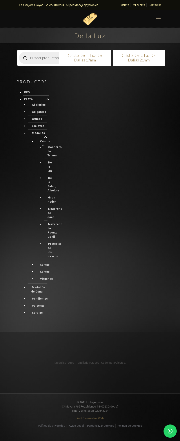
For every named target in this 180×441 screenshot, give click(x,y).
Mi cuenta (139, 5)
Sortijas (37, 312)
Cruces (37, 118)
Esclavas (38, 126)
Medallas (38, 133)
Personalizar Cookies (100, 425)
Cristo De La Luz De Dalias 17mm (85, 57)
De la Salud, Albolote (53, 184)
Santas (44, 264)
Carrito (125, 5)
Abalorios (38, 104)
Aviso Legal (76, 425)
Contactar (155, 5)
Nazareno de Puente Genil (54, 230)
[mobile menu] (158, 18)
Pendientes (40, 298)
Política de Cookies (130, 425)
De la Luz (50, 166)
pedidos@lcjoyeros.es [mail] (83, 5)
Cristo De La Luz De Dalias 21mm (139, 57)
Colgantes (39, 111)
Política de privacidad (51, 425)
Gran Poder (51, 199)
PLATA (28, 99)
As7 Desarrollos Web (90, 418)
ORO (27, 92)
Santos (44, 271)
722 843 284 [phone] (56, 5)
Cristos (45, 141)
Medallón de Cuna (38, 289)
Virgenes (46, 278)
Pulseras (38, 305)
